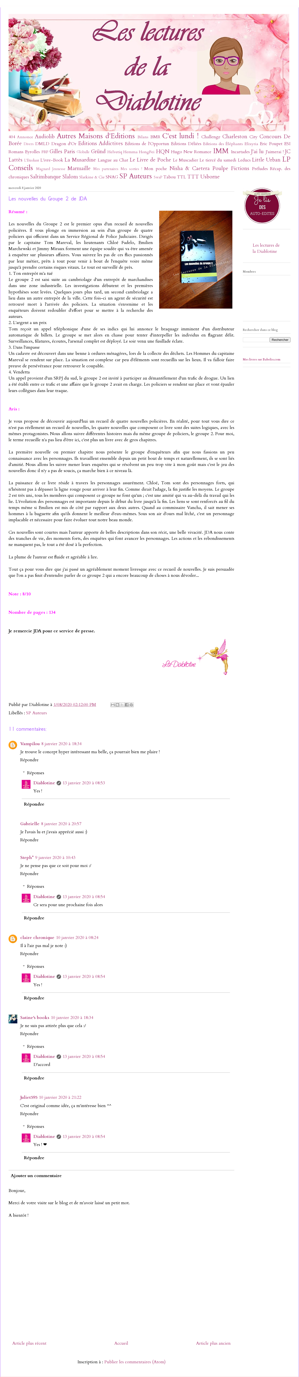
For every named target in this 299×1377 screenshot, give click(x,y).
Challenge (210, 137)
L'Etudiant (31, 160)
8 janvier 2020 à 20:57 (61, 824)
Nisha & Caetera (189, 168)
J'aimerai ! (275, 152)
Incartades (240, 152)
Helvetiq (114, 152)
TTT (193, 176)
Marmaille (79, 168)
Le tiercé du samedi (217, 160)
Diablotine (44, 783)
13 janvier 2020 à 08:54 (83, 897)
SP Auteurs (135, 176)
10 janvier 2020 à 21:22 (60, 1097)
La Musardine (80, 159)
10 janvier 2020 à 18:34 (72, 1018)
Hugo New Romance (191, 152)
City (253, 137)
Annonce (25, 137)
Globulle (83, 152)
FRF (44, 152)
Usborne (210, 176)
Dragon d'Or (63, 144)
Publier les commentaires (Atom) (135, 1362)
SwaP (158, 177)
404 (12, 137)
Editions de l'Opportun (147, 144)
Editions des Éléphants (223, 144)
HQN (162, 151)
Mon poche (155, 169)
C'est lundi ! (180, 136)
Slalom (70, 176)
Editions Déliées (186, 144)
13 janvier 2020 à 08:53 (83, 783)
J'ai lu (257, 151)
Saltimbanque (45, 176)
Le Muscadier (185, 160)
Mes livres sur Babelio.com (261, 359)
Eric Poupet (271, 144)
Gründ (98, 151)
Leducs (244, 160)
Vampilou (30, 744)
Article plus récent (29, 1343)
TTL (181, 177)
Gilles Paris (62, 151)
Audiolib (45, 136)
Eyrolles (32, 152)
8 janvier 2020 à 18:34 (61, 744)
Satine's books (34, 1018)
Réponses (35, 773)
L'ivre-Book (51, 160)
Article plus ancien (213, 1343)
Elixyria (251, 144)
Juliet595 (28, 1097)
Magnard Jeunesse (50, 169)
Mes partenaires (105, 169)
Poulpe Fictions (230, 168)
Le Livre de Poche (150, 159)
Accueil (121, 1343)
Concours (270, 136)
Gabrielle (30, 824)
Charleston (234, 136)
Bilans (142, 137)
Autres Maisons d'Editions (96, 136)
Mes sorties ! (131, 169)
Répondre (29, 760)
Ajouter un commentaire (36, 1176)
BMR (155, 137)
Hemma (130, 152)
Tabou (169, 177)
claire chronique (37, 938)
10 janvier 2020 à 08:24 (77, 938)
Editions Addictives (100, 143)
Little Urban (266, 159)
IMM (221, 151)
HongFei (147, 152)
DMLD (42, 144)
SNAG (112, 177)
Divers (29, 144)
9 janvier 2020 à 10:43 (55, 858)
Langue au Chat (113, 160)
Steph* (27, 858)
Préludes (260, 169)
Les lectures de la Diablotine (266, 248)
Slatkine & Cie (92, 177)
